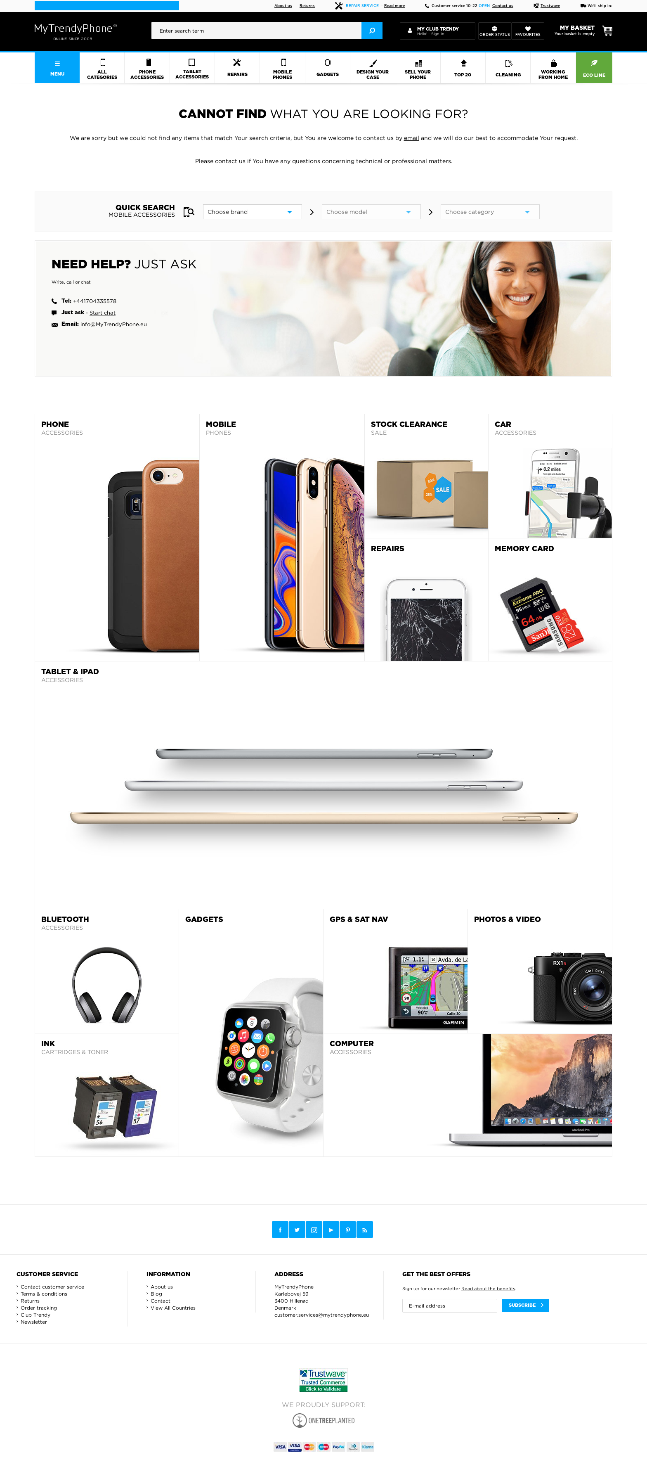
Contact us (502, 6)
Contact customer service (52, 1286)
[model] (371, 211)
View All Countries (173, 1307)
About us (283, 6)
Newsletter (34, 1321)
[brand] (252, 211)
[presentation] (267, 30)
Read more (394, 6)
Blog (156, 1293)
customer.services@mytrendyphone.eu (321, 1314)
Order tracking (39, 1307)
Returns (307, 6)
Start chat (103, 312)
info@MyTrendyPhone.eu (113, 324)
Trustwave (547, 6)
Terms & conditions (44, 1293)
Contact (160, 1300)
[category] (490, 211)
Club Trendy (35, 1314)
